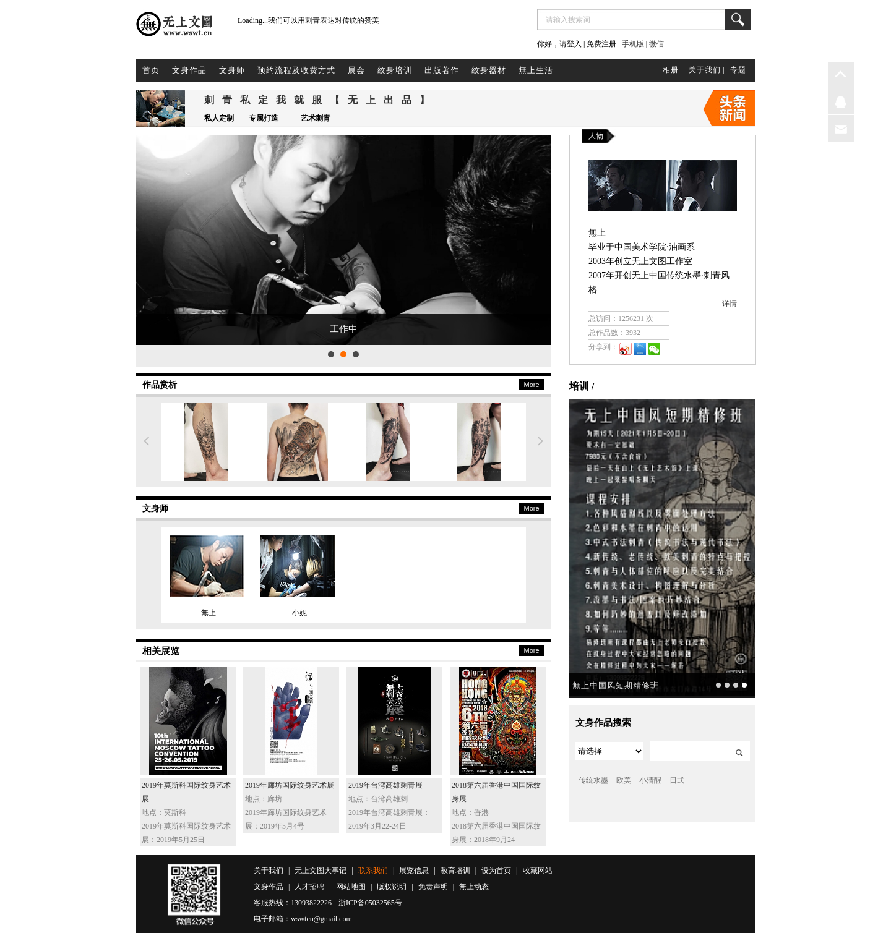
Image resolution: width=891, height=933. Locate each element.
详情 (729, 303)
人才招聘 (309, 886)
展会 (356, 70)
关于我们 (268, 870)
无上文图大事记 (320, 870)
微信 (656, 44)
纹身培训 (394, 70)
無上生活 (536, 70)
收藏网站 (538, 870)
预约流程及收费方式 (296, 70)
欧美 (623, 780)
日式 (676, 780)
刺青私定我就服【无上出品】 (320, 100)
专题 (738, 70)
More (531, 384)
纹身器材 (488, 70)
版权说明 (392, 886)
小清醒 (650, 780)
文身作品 (189, 70)
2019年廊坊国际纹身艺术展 (289, 785)
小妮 (299, 612)
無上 (208, 612)
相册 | (673, 70)
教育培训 (455, 870)
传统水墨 (593, 780)
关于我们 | (707, 70)
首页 (151, 70)
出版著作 (441, 70)
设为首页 (496, 870)
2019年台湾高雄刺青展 (385, 785)
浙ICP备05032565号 (370, 902)
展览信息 (414, 870)
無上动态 (474, 886)
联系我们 (373, 870)
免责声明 (433, 886)
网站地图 (351, 886)
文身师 (232, 70)
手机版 (633, 44)
